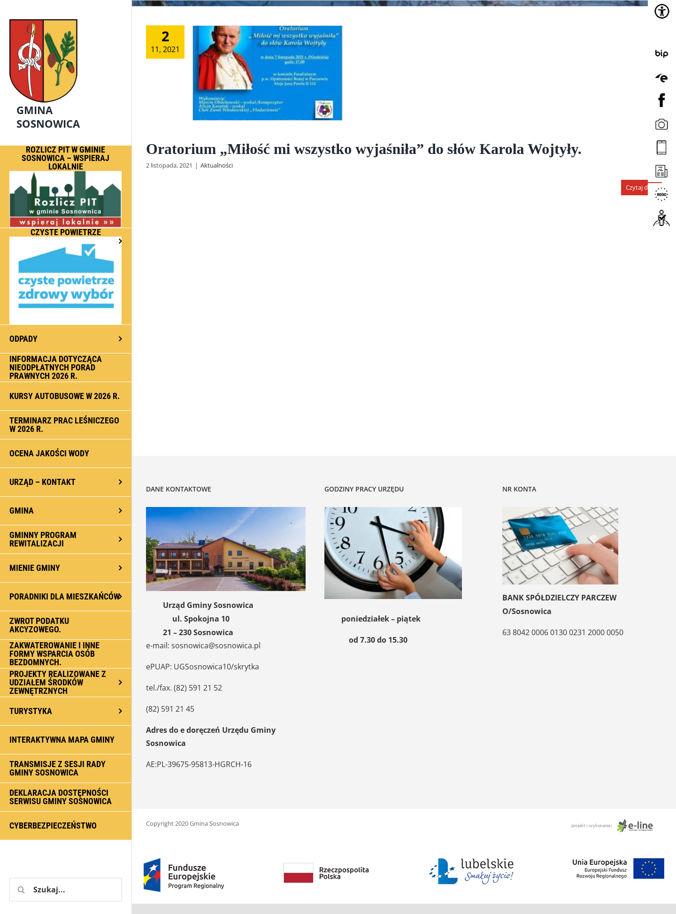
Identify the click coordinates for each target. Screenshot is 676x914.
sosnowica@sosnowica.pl (216, 645)
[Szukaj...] (65, 889)
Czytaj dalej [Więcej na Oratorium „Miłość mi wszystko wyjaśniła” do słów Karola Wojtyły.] (641, 187)
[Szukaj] (21, 889)
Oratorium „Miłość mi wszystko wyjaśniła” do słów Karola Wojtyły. (364, 148)
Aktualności (216, 165)
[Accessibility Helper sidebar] (662, 11)
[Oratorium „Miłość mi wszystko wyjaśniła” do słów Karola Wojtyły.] (267, 73)
